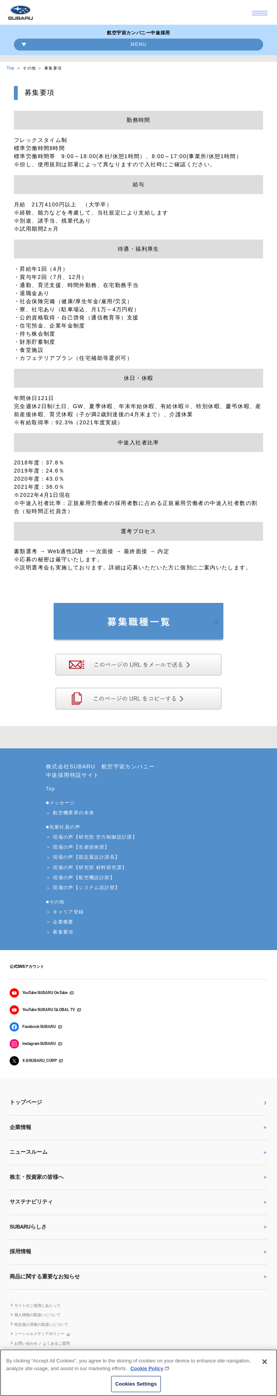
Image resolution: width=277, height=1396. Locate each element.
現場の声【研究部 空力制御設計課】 (95, 837)
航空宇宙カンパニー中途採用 (138, 32)
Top (11, 68)
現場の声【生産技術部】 (81, 847)
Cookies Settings (136, 1384)
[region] (138, 1372)
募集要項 (63, 932)
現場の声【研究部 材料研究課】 (90, 867)
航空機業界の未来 (73, 812)
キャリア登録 (68, 912)
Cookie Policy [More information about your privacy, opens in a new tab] (146, 1368)
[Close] (264, 1361)
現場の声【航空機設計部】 (84, 877)
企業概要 (63, 922)
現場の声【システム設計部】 (86, 887)
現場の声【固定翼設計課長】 (86, 857)
